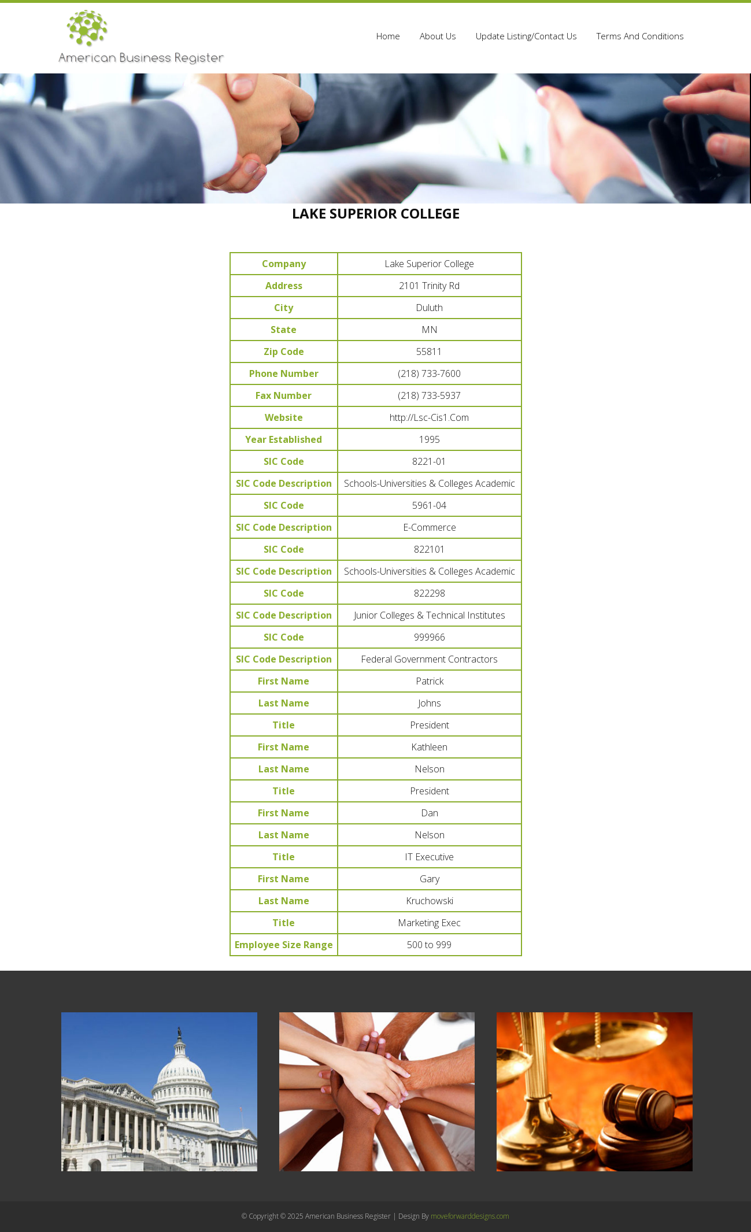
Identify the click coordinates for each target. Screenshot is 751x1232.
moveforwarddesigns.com (470, 1216)
